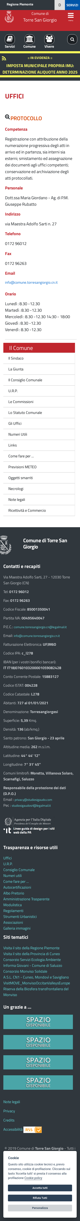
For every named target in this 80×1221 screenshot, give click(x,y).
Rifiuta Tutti (40, 1197)
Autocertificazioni (17, 887)
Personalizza (40, 1208)
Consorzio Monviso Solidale (25, 971)
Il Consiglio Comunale (25, 380)
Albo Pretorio (13, 893)
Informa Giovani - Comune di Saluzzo (32, 965)
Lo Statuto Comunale (25, 412)
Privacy (9, 1111)
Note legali (16, 499)
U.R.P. (13, 391)
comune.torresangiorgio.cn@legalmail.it (40, 627)
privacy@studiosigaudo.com (33, 799)
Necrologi (15, 488)
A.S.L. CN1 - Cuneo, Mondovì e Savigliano (36, 977)
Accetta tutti (40, 1187)
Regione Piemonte (20, 4)
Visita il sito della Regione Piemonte (31, 948)
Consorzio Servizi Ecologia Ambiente (32, 959)
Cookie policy (33, 1178)
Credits (8, 1120)
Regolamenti (13, 911)
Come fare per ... (21, 456)
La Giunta (15, 369)
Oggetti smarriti (20, 478)
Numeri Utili (17, 434)
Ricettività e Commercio (27, 510)
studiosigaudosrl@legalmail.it (31, 805)
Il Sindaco (16, 358)
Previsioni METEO (22, 467)
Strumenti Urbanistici (20, 916)
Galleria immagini (16, 928)
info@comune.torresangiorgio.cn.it (31, 282)
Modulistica (12, 905)
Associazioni (13, 922)
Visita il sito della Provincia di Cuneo (31, 954)
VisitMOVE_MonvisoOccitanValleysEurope (36, 983)
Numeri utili (12, 875)
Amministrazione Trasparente (26, 899)
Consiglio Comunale (19, 870)
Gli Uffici (15, 423)
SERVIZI (72, 5)
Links (12, 445)
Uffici (7, 858)
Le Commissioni (20, 401)
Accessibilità (13, 1129)
